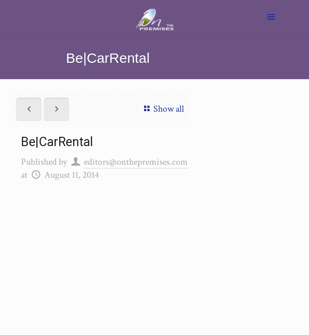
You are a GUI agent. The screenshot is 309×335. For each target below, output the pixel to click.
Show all (162, 109)
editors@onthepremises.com (136, 162)
